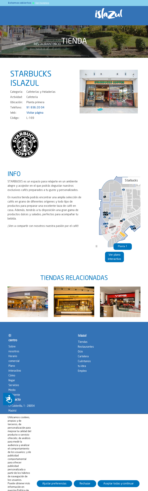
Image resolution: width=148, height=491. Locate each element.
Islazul (82, 335)
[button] (84, 91)
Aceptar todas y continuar (118, 485)
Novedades (21, 59)
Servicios (41, 59)
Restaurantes (45, 44)
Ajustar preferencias (54, 485)
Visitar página (34, 112)
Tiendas (19, 44)
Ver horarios (42, 2)
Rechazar (85, 485)
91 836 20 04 (35, 107)
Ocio (57, 44)
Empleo (82, 371)
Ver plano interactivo (114, 257)
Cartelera (83, 356)
